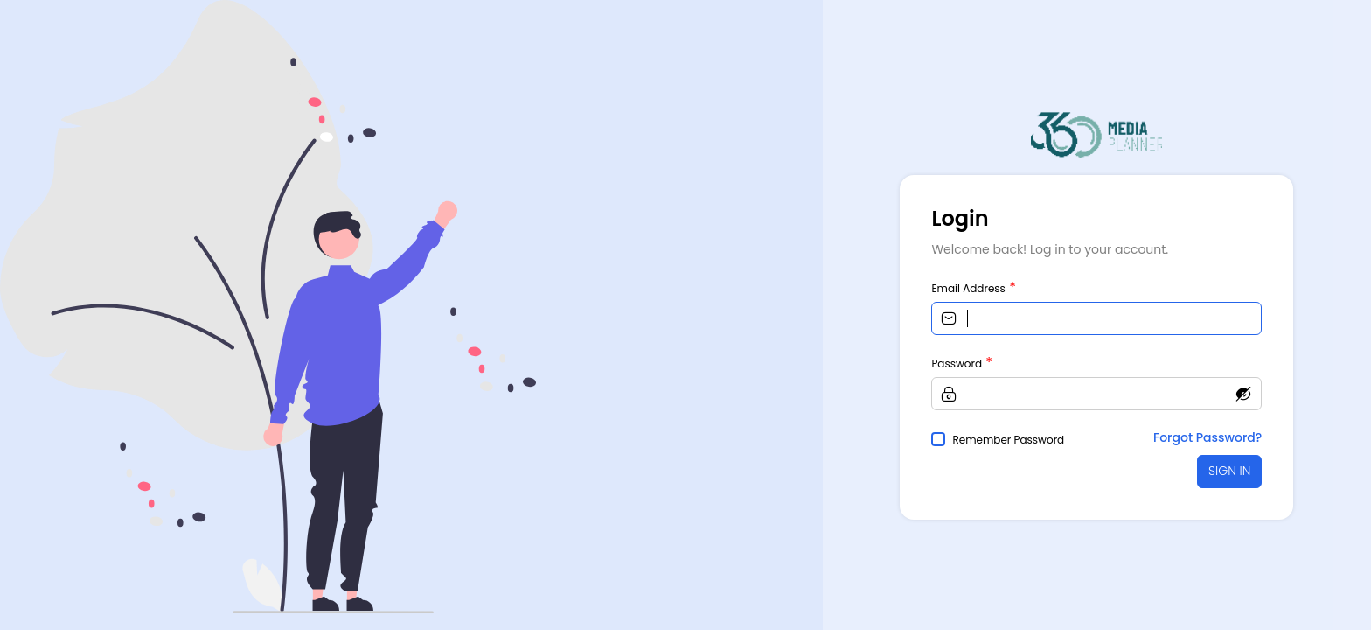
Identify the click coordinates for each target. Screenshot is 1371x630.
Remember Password (1008, 439)
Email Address (968, 288)
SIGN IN (1229, 471)
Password (956, 363)
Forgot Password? (1207, 437)
